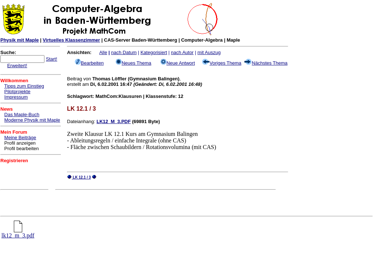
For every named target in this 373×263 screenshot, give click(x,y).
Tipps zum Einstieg (24, 86)
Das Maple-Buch (21, 114)
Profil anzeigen (20, 143)
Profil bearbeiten (21, 148)
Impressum (16, 97)
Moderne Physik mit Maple (32, 120)
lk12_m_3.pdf (17, 233)
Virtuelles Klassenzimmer (71, 40)
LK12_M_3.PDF (114, 121)
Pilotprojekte (17, 91)
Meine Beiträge (20, 137)
